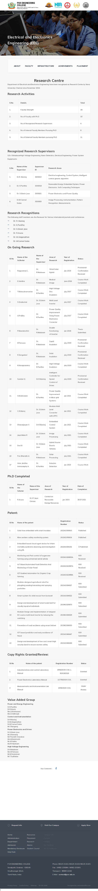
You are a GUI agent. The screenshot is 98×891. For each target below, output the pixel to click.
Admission (14, 845)
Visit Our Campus (49, 827)
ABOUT (17, 66)
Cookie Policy (23, 885)
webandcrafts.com (83, 885)
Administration (16, 838)
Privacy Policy (12, 885)
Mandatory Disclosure (18, 848)
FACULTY (29, 66)
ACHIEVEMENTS (65, 66)
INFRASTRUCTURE (46, 66)
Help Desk (14, 852)
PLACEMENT (82, 66)
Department (15, 842)
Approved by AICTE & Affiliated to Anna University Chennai (27, 8)
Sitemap (34, 885)
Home (10, 54)
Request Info (15, 826)
